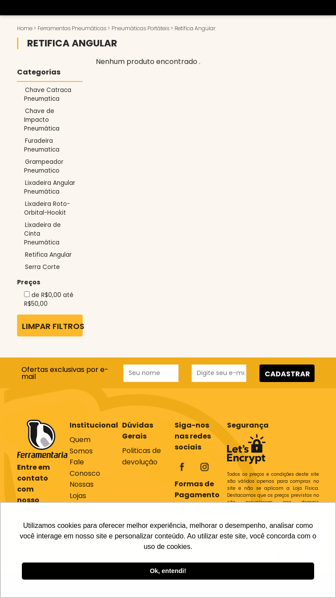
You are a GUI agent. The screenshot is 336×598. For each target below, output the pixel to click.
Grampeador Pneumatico (43, 166)
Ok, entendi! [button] (168, 570)
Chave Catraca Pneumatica (47, 94)
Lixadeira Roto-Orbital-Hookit (47, 208)
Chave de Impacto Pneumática (42, 120)
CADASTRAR (287, 374)
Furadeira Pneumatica (42, 145)
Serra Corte (42, 267)
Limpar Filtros (52, 326)
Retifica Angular (48, 255)
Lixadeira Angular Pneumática (49, 187)
